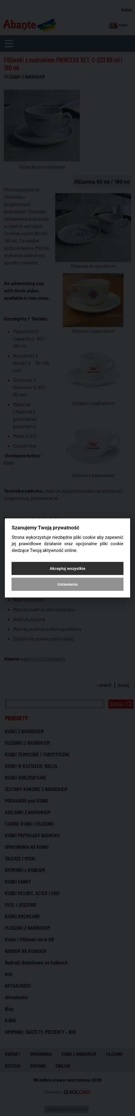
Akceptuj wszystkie (67, 568)
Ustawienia (67, 584)
